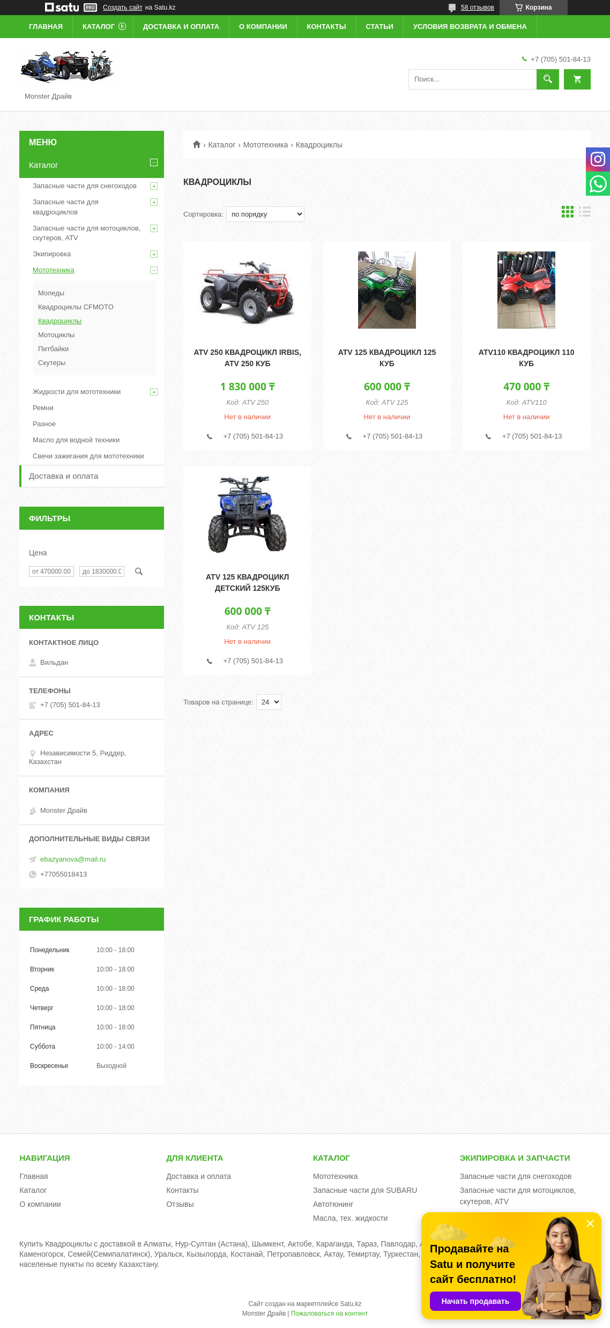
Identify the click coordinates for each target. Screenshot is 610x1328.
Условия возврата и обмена (470, 27)
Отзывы (180, 1204)
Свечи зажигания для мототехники (88, 456)
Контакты (326, 27)
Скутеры (51, 363)
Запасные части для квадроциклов (66, 207)
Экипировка (52, 254)
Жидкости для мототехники (77, 392)
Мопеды (51, 293)
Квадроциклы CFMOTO (76, 307)
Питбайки (53, 349)
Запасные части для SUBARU (365, 1190)
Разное (44, 424)
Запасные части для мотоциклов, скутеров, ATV (86, 233)
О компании (263, 27)
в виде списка (585, 214)
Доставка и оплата (181, 27)
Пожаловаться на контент (329, 1313)
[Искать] (548, 79)
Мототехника (265, 144)
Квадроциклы (59, 321)
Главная (46, 27)
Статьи (379, 27)
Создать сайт (123, 7)
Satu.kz (350, 1304)
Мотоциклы (56, 335)
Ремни (43, 408)
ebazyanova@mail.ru (73, 859)
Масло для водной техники (76, 440)
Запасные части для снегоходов (85, 186)
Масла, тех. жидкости (350, 1218)
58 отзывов (477, 7)
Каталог (99, 27)
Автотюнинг (333, 1204)
